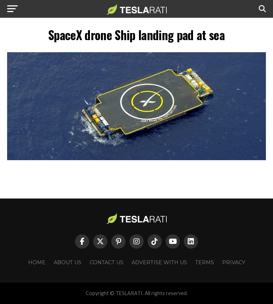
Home (37, 262)
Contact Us (106, 262)
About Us (67, 262)
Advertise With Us (159, 262)
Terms (204, 262)
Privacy (233, 262)
